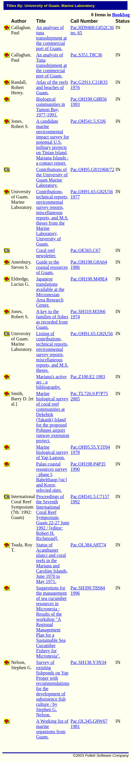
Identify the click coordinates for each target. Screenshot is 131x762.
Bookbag (121, 14)
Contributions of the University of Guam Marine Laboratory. (52, 177)
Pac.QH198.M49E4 (89, 278)
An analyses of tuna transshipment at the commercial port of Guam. (51, 38)
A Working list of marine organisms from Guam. (52, 729)
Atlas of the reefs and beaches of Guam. (52, 87)
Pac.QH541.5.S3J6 (88, 121)
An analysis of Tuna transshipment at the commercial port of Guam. (51, 65)
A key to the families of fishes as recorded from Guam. (52, 319)
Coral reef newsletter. (46, 253)
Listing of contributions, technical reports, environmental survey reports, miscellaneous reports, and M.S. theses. (52, 352)
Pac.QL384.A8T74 (88, 544)
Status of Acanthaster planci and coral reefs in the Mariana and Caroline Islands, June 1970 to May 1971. (52, 563)
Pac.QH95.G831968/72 (92, 169)
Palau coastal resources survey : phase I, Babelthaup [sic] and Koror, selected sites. (51, 477)
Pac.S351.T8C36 (86, 54)
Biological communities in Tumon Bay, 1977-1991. (50, 107)
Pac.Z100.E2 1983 (88, 376)
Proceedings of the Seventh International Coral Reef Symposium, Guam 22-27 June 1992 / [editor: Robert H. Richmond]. (52, 517)
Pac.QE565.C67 (86, 250)
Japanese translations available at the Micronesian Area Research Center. (50, 292)
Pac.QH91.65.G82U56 (92, 333)
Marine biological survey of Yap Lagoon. (52, 452)
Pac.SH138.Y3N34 (88, 662)
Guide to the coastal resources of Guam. (52, 267)
